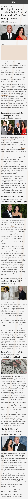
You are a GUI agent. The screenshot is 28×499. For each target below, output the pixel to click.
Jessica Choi (5, 21)
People (9, 81)
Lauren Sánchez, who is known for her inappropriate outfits (13, 149)
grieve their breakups (15, 183)
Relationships (4, 6)
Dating (10, 6)
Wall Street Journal (12, 376)
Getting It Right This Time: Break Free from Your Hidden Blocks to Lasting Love (13, 93)
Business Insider (13, 390)
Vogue (4, 243)
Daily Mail (13, 269)
